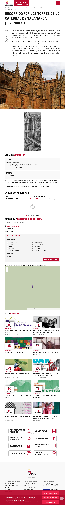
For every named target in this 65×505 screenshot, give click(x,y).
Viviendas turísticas (13, 250)
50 (50, 199)
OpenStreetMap (38, 308)
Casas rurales (37, 242)
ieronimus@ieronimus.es (13, 225)
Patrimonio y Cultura (12, 7)
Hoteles (10, 246)
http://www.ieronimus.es (13, 226)
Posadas (10, 244)
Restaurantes (11, 256)
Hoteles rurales (37, 244)
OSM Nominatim (56, 308)
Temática (7, 196)
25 (44, 199)
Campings (10, 248)
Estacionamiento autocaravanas (41, 250)
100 (56, 199)
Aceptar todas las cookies (50, 493)
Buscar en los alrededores (51, 259)
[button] (7, 268)
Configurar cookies (50, 502)
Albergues (36, 248)
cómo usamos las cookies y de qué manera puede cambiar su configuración (23, 499)
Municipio (36, 199)
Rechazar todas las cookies (50, 497)
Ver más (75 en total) (33, 215)
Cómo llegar (8, 231)
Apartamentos (36, 246)
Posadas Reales (12, 242)
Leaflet (29, 308)
